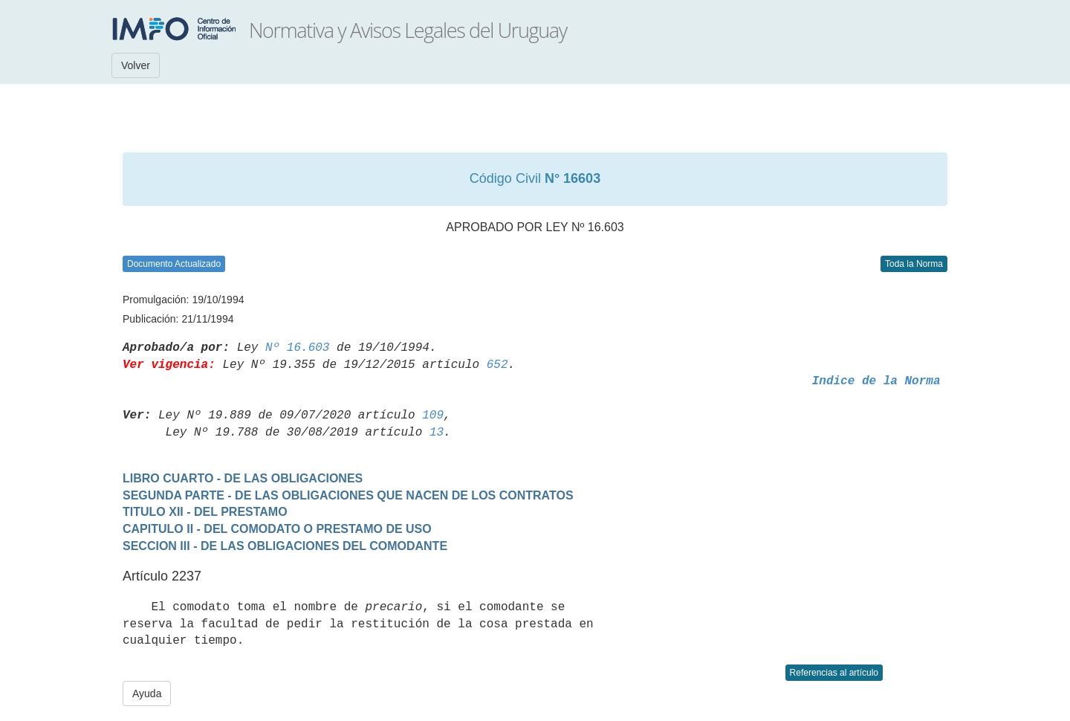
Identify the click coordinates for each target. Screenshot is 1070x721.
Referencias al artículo (834, 672)
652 (497, 365)
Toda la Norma (914, 264)
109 (433, 415)
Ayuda (146, 693)
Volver (135, 65)
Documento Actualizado (174, 264)
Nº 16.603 (297, 348)
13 (436, 432)
